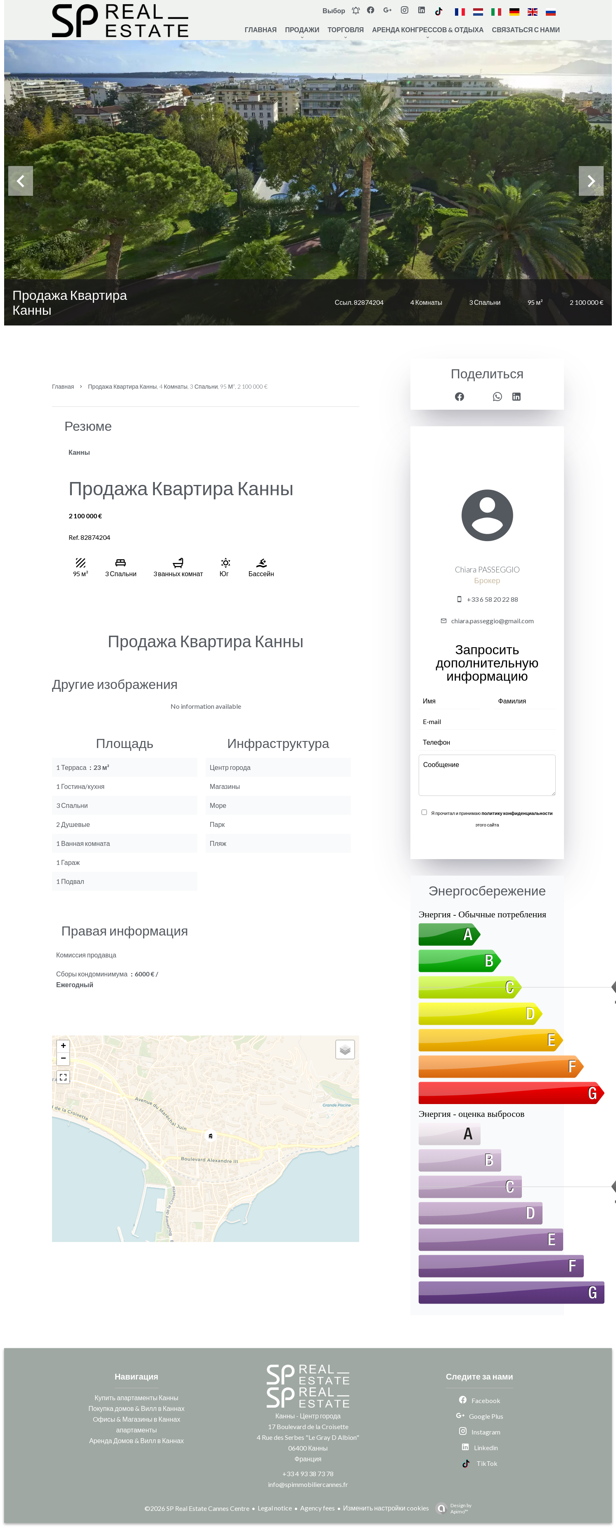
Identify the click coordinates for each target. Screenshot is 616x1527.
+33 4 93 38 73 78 (308, 1473)
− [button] (63, 1059)
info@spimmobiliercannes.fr (308, 1484)
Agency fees (317, 1508)
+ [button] (63, 1046)
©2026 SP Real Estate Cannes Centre (197, 1508)
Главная (63, 386)
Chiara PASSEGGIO (487, 569)
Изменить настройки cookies (386, 1508)
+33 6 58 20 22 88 (492, 599)
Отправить (487, 842)
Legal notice (275, 1508)
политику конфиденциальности (516, 813)
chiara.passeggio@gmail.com (492, 621)
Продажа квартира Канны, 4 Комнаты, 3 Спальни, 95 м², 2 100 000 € (178, 386)
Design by (451, 1508)
